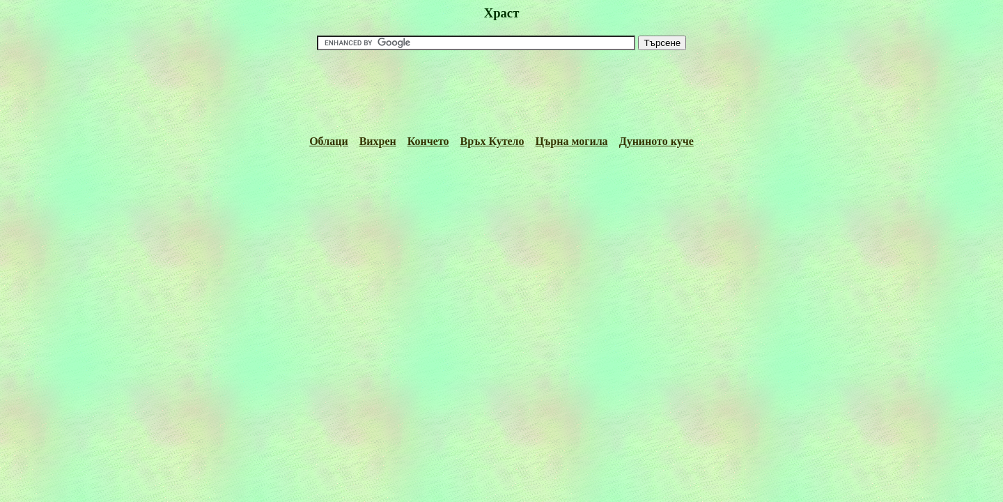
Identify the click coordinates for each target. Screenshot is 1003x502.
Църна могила (572, 141)
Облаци (328, 141)
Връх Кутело (492, 141)
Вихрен (377, 141)
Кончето (428, 141)
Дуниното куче (656, 141)
